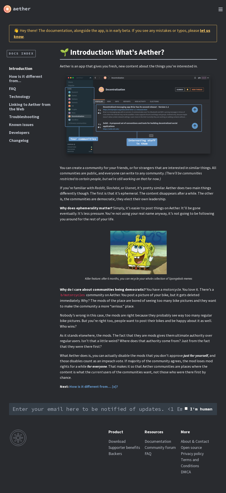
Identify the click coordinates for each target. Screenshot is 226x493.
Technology (19, 96)
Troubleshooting (24, 116)
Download (117, 441)
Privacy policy (192, 453)
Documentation (158, 441)
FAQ (12, 88)
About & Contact (195, 441)
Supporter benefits (124, 447)
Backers (115, 453)
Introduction (20, 68)
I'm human (201, 409)
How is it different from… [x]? (93, 386)
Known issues (21, 124)
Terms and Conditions (190, 462)
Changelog (18, 140)
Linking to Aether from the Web (29, 107)
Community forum (160, 447)
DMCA (186, 471)
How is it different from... (25, 78)
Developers (19, 132)
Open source (191, 447)
